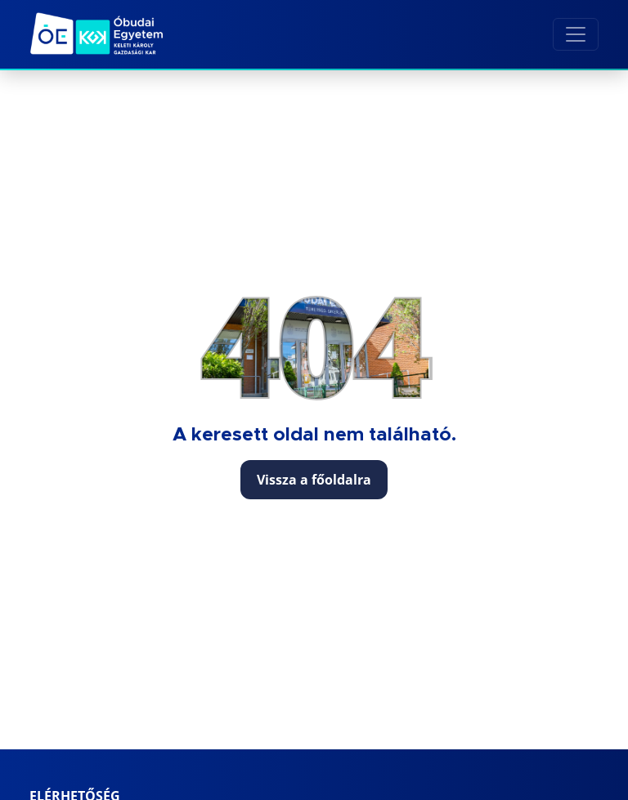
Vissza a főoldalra (314, 480)
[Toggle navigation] (576, 34)
